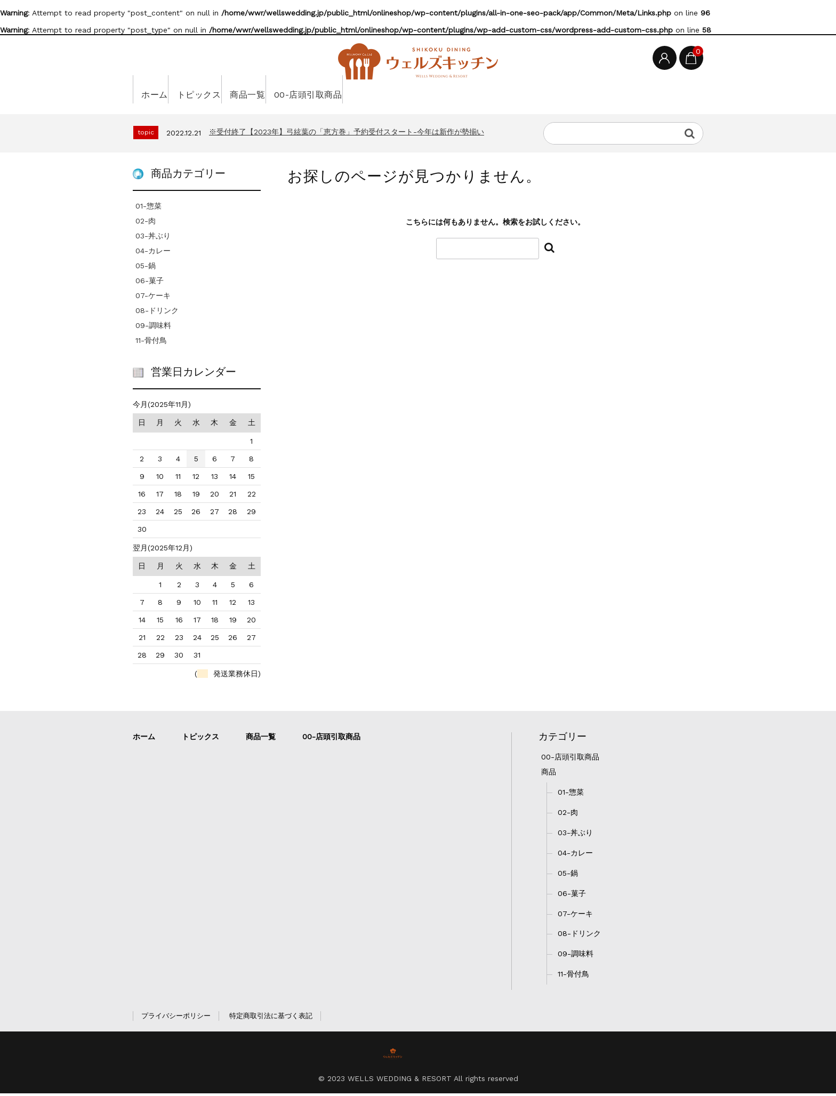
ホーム (158, 91)
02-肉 (145, 223)
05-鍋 (145, 268)
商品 (548, 774)
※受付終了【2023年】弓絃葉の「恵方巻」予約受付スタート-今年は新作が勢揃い (346, 134)
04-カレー (153, 253)
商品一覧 (284, 91)
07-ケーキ (153, 298)
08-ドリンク (157, 313)
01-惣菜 (148, 208)
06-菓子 (149, 283)
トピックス (219, 91)
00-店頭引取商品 (362, 91)
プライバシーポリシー (176, 1018)
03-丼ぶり (153, 238)
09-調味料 (153, 328)
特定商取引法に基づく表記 (270, 1018)
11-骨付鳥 (151, 343)
